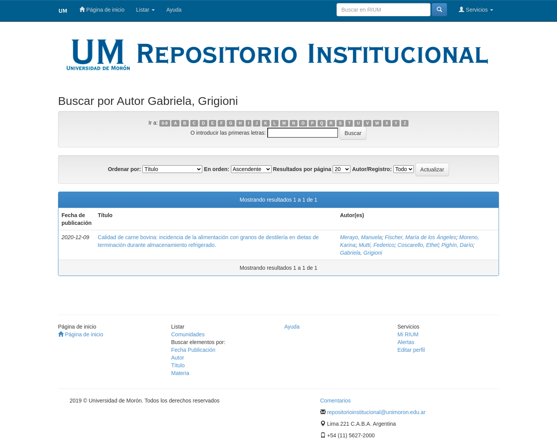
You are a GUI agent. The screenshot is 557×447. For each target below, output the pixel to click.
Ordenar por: (124, 169)
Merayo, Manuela (361, 237)
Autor (177, 358)
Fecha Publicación (193, 350)
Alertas (406, 342)
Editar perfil (411, 350)
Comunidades (188, 334)
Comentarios (335, 400)
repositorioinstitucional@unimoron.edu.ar (376, 412)
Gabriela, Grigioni (361, 253)
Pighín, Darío (457, 245)
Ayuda (173, 10)
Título (178, 365)
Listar (145, 10)
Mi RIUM (408, 334)
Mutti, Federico (377, 245)
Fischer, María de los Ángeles (420, 237)
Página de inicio (102, 9)
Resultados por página (302, 169)
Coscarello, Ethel (418, 245)
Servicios (476, 9)
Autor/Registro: (372, 169)
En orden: (216, 169)
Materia (180, 373)
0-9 (164, 123)
